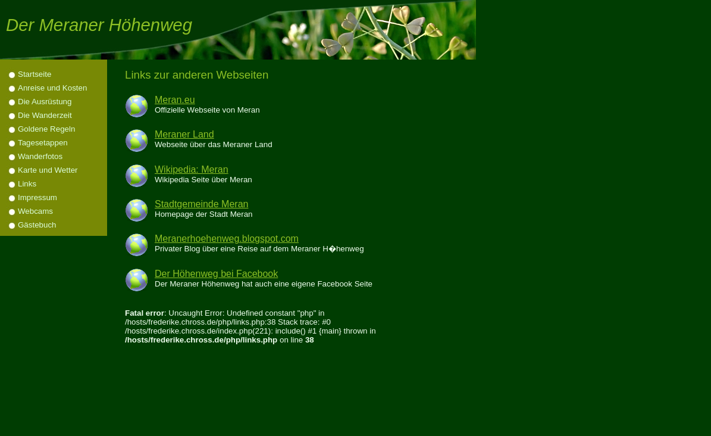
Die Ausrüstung (44, 101)
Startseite (34, 74)
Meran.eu (175, 100)
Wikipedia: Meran (191, 169)
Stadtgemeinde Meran (201, 204)
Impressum (37, 197)
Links (27, 183)
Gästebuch (37, 224)
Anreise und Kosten (52, 87)
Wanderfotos (40, 156)
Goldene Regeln (46, 128)
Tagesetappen (43, 142)
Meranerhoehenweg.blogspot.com (227, 238)
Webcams (35, 211)
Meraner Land (184, 134)
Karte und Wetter (48, 170)
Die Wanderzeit (45, 115)
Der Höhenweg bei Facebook (216, 274)
